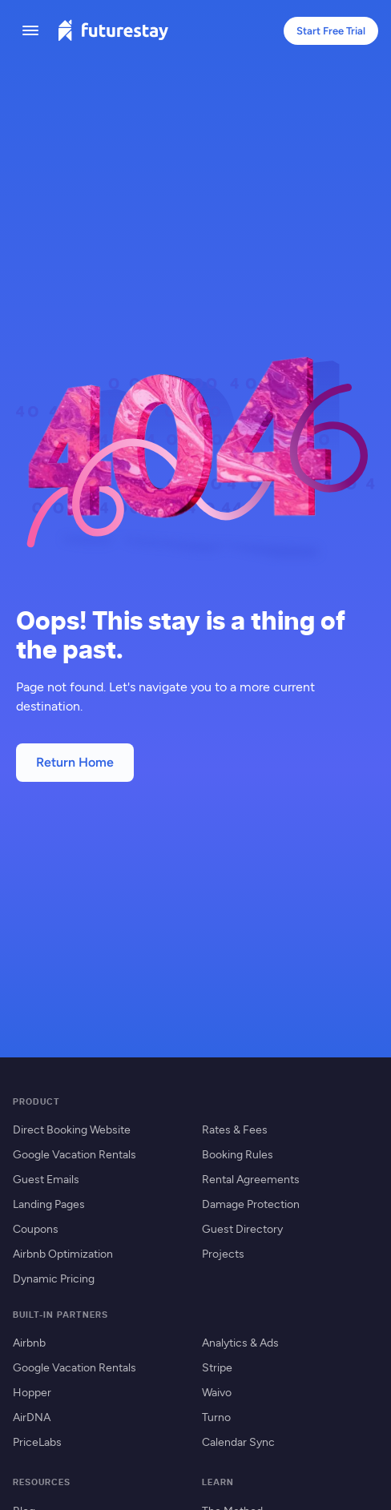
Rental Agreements (251, 1179)
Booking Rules (237, 1154)
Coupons (35, 1228)
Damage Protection (251, 1203)
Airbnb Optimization (63, 1253)
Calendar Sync (238, 1441)
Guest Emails (46, 1179)
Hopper (32, 1392)
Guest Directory (242, 1228)
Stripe (217, 1367)
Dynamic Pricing (54, 1278)
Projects (223, 1253)
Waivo (217, 1392)
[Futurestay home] (113, 30)
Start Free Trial (330, 31)
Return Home (75, 762)
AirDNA (31, 1416)
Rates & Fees (235, 1129)
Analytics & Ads (240, 1342)
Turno (216, 1416)
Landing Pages (49, 1203)
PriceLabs (37, 1441)
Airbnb (29, 1342)
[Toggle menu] (30, 30)
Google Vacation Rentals (74, 1154)
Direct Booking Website (72, 1129)
